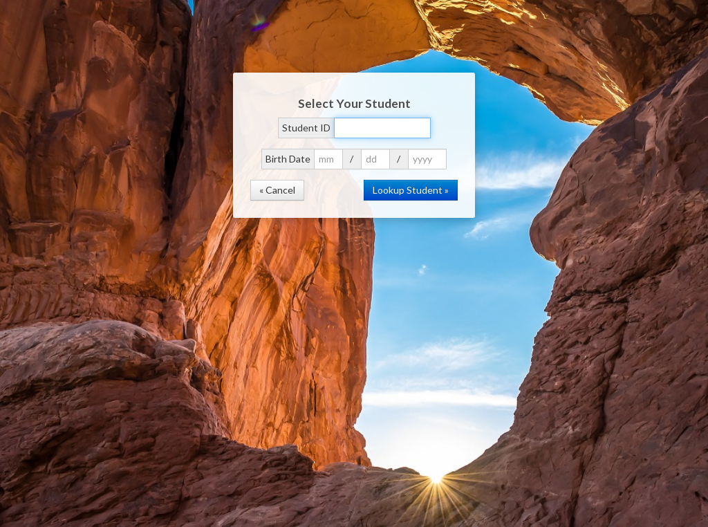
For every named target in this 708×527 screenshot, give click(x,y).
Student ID (306, 127)
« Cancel (277, 190)
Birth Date (288, 159)
